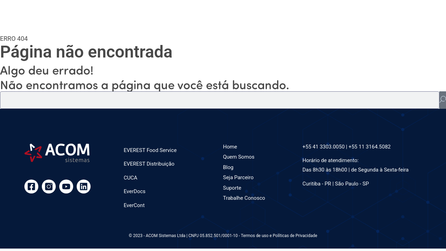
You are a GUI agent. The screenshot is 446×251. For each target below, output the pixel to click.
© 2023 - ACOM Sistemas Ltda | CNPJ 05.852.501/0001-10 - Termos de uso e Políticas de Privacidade (223, 235)
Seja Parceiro (238, 177)
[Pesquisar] (442, 100)
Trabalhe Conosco (244, 198)
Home (230, 147)
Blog (228, 167)
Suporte (232, 188)
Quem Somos (238, 157)
